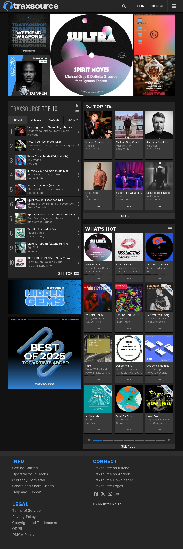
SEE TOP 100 (68, 273)
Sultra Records (37, 207)
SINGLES (36, 119)
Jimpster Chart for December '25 (159, 142)
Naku (88, 365)
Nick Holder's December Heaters (159, 192)
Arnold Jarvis (54, 218)
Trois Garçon (35, 149)
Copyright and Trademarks (34, 523)
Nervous (32, 134)
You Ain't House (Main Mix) (44, 185)
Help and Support (26, 492)
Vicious (32, 251)
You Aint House (94, 315)
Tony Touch (61, 130)
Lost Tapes (92, 192)
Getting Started (25, 468)
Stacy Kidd (34, 174)
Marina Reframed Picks (98, 142)
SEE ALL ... (128, 216)
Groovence (122, 423)
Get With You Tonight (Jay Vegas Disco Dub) (159, 315)
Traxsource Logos (108, 486)
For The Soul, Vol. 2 (127, 315)
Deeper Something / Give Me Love (159, 365)
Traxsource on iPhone (111, 468)
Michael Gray (35, 203)
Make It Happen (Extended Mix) (47, 243)
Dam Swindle (35, 218)
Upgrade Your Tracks (30, 474)
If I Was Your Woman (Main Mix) (48, 170)
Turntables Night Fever (129, 372)
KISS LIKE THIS (125, 264)
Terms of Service (26, 510)
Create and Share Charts (33, 486)
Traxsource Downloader (113, 480)
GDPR (17, 528)
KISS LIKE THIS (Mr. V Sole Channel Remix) (55, 258)
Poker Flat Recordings (98, 372)
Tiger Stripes (35, 232)
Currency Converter (28, 480)
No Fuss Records (156, 372)
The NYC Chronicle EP (159, 264)
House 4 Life (35, 178)
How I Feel (152, 416)
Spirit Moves (93, 264)
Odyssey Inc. (35, 145)
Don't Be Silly (124, 416)
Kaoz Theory (35, 236)
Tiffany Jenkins (53, 174)
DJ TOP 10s (99, 106)
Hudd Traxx (123, 321)
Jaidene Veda (53, 261)
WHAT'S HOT (100, 229)
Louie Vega (34, 130)
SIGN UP (157, 6)
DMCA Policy (23, 535)
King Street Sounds (39, 221)
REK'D (150, 271)
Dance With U (124, 365)
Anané (47, 130)
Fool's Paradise (155, 321)
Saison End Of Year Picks (129, 192)
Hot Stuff (33, 163)
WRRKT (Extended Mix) (42, 229)
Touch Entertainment (40, 265)
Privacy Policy (24, 517)
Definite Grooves (57, 203)
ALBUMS (54, 119)
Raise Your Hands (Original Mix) (47, 156)
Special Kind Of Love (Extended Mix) (51, 214)
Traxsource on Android (112, 474)
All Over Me (92, 416)
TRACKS (17, 119)
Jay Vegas (34, 160)
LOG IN (139, 6)
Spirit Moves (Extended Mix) (45, 200)
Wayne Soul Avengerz (59, 145)
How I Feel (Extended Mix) (44, 141)
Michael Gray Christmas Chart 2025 (129, 142)
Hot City (90, 423)
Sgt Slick (33, 247)
